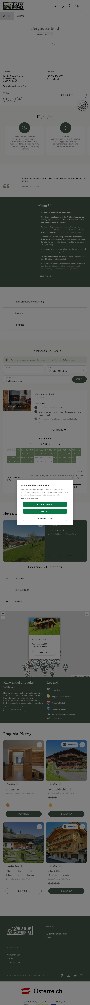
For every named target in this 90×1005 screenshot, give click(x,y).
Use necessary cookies (45, 514)
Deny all (58, 508)
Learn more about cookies (29, 501)
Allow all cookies (32, 508)
